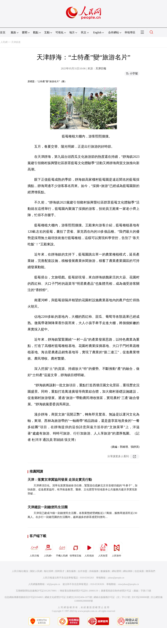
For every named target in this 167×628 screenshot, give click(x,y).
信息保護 (139, 571)
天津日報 (101, 68)
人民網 (4, 42)
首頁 (2, 32)
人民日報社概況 (20, 571)
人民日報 (34, 549)
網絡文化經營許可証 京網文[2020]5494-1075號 (68, 597)
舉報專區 (130, 32)
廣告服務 (71, 571)
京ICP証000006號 (140, 597)
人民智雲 (103, 549)
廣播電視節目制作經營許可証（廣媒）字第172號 (126, 590)
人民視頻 (89, 549)
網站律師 (127, 571)
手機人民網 (62, 549)
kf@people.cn (53, 584)
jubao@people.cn (116, 577)
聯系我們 (150, 571)
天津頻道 (16, 42)
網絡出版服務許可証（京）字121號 (112, 597)
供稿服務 (94, 571)
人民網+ (48, 549)
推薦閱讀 (36, 471)
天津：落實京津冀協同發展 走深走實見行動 (60, 479)
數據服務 (105, 571)
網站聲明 (116, 571)
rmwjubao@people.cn (128, 584)
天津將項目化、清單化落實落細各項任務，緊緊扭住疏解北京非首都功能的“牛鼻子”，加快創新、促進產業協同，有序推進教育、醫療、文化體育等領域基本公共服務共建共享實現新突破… (82, 489)
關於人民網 (36, 571)
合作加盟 (82, 571)
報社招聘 (48, 571)
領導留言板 (75, 549)
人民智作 (116, 549)
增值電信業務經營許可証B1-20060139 (79, 590)
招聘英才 (59, 571)
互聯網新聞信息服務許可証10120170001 (36, 590)
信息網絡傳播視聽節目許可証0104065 (24, 597)
